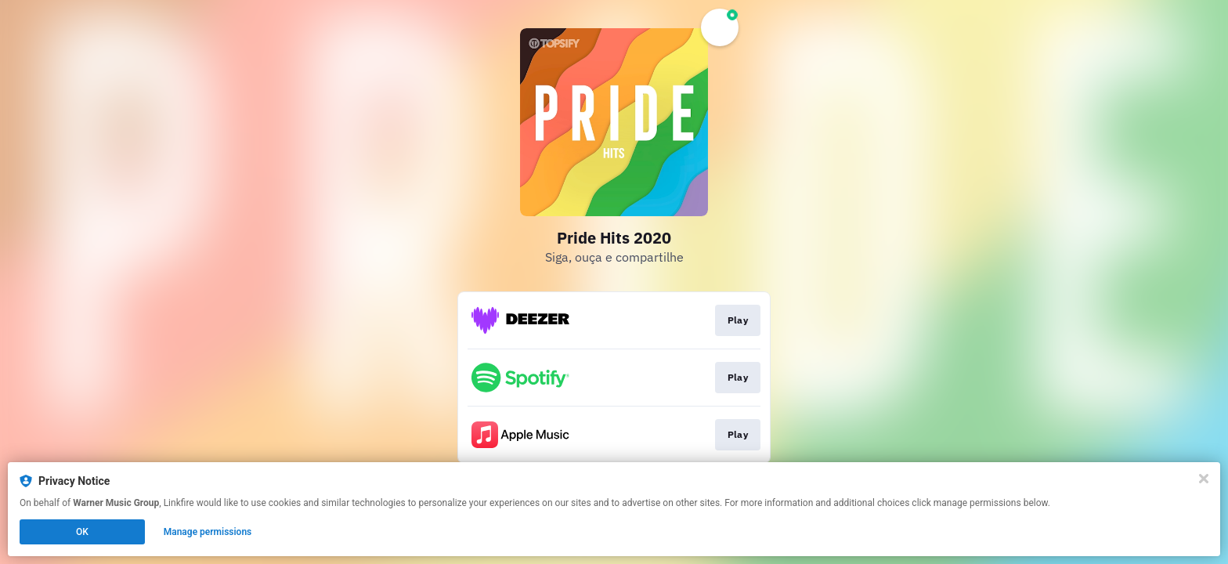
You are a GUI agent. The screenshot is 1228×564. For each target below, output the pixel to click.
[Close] (1203, 478)
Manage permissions (208, 531)
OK (82, 531)
